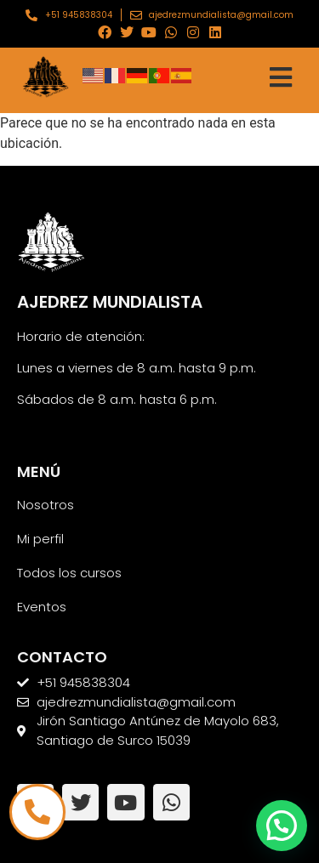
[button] (281, 825)
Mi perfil (40, 539)
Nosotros (45, 505)
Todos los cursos (69, 573)
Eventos (41, 607)
